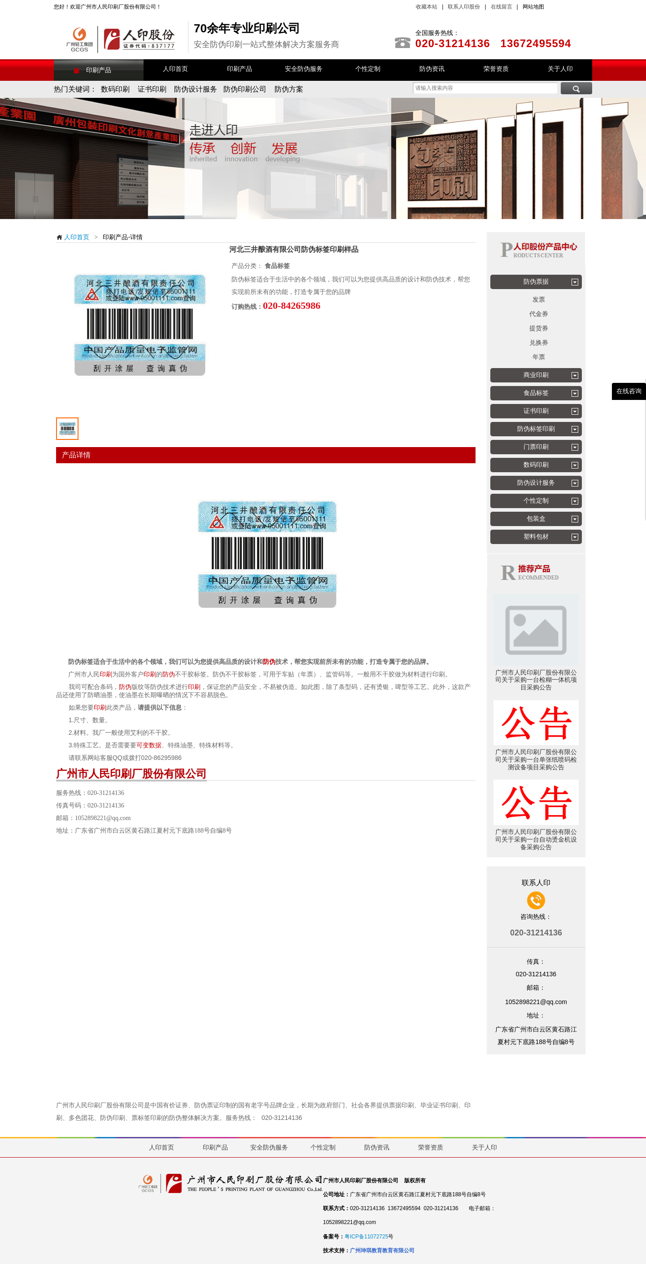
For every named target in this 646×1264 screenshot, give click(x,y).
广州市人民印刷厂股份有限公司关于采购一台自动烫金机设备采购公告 (536, 839)
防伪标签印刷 (536, 428)
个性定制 (536, 500)
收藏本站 (426, 7)
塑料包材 (536, 536)
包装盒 (536, 518)
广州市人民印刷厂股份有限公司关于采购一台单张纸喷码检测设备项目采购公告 (536, 759)
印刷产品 (98, 70)
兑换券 (538, 342)
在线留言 (501, 7)
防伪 (269, 661)
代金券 (538, 313)
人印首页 (72, 237)
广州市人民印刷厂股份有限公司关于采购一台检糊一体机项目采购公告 (536, 680)
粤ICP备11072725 (366, 1236)
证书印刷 (536, 410)
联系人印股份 (463, 7)
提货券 (538, 328)
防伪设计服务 (536, 482)
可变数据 (149, 745)
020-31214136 (282, 1117)
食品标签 (536, 392)
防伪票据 (536, 281)
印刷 (106, 674)
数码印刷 (536, 464)
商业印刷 (536, 374)
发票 (539, 299)
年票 (539, 356)
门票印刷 (536, 446)
